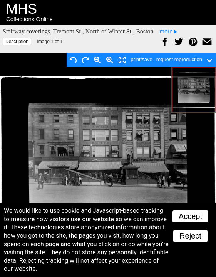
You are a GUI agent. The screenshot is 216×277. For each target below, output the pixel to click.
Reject (190, 236)
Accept (190, 216)
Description (16, 41)
